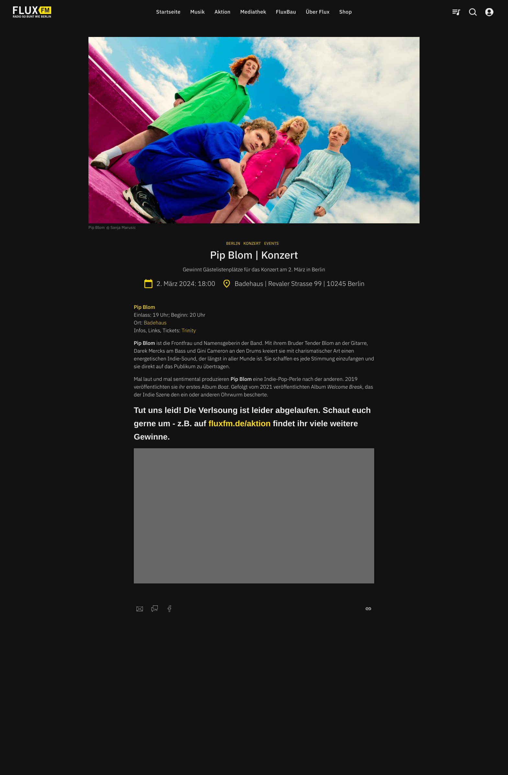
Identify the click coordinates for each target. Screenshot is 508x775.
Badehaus (155, 323)
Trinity (189, 330)
